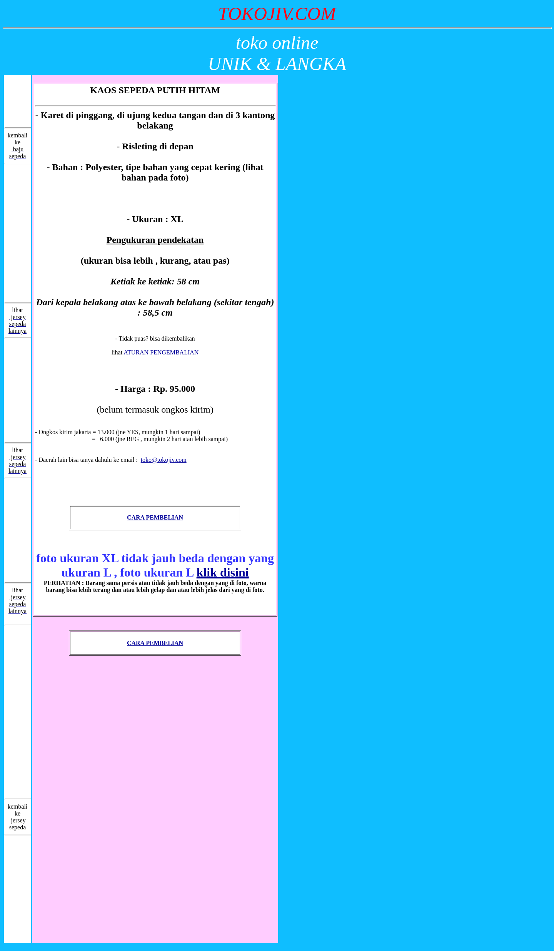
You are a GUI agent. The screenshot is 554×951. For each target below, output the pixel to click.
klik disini (223, 572)
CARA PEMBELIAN (155, 517)
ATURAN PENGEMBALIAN (161, 352)
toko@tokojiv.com (164, 459)
